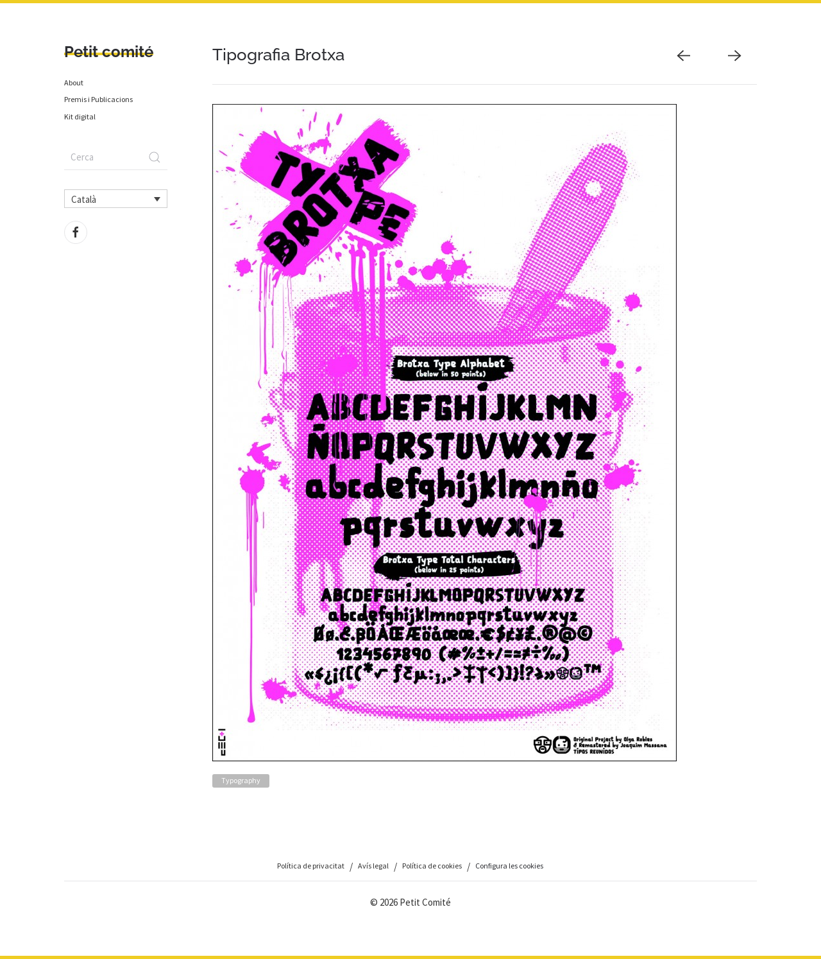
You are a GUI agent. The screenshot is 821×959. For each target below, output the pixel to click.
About (73, 82)
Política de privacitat (310, 865)
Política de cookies (432, 865)
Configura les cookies (509, 865)
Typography (240, 780)
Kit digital (80, 116)
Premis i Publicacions (98, 99)
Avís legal (373, 865)
